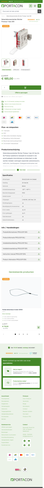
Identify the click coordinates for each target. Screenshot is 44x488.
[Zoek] (39, 11)
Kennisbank (26, 406)
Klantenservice (6, 424)
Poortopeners (5, 398)
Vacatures (26, 401)
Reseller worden (27, 411)
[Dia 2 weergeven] (19, 334)
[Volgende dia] (39, 334)
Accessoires (4, 416)
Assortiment (5, 396)
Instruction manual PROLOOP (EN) (21, 254)
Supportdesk (5, 442)
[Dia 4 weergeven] (27, 334)
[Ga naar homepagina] (11, 6)
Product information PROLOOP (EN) (21, 259)
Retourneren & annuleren (8, 435)
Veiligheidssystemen (7, 414)
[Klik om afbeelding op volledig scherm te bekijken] (21, 41)
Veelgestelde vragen (7, 440)
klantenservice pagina (24, 383)
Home (3, 16)
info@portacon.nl (17, 373)
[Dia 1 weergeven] (15, 334)
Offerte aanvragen (6, 427)
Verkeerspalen (5, 406)
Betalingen (4, 432)
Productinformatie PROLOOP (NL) (21, 238)
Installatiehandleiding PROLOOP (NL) (21, 243)
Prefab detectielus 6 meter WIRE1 (12, 309)
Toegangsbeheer (6, 411)
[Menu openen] (39, 6)
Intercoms (4, 409)
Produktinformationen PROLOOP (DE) (21, 232)
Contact (25, 409)
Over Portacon (27, 398)
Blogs (24, 404)
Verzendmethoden (6, 430)
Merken (3, 419)
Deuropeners (5, 401)
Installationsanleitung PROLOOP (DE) (21, 249)
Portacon (25, 396)
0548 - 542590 (33, 373)
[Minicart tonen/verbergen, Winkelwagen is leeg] (35, 6)
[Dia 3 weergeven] (23, 334)
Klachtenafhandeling (7, 437)
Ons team (25, 414)
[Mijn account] (30, 6)
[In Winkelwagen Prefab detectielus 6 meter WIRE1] (38, 327)
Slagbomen (4, 404)
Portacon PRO (27, 416)
